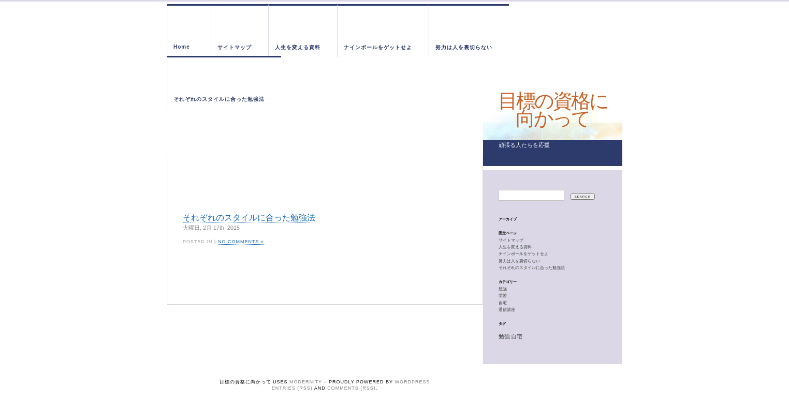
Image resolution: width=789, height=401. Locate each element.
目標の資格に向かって (553, 109)
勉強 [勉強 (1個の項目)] (504, 336)
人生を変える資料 (297, 47)
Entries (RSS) (292, 388)
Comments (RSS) (351, 388)
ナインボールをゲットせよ (378, 47)
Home (181, 47)
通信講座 (507, 309)
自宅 (503, 303)
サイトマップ (234, 47)
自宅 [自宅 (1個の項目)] (516, 336)
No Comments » (241, 241)
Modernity (305, 381)
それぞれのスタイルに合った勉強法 (219, 99)
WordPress (412, 381)
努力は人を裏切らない (463, 47)
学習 (503, 295)
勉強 (503, 289)
